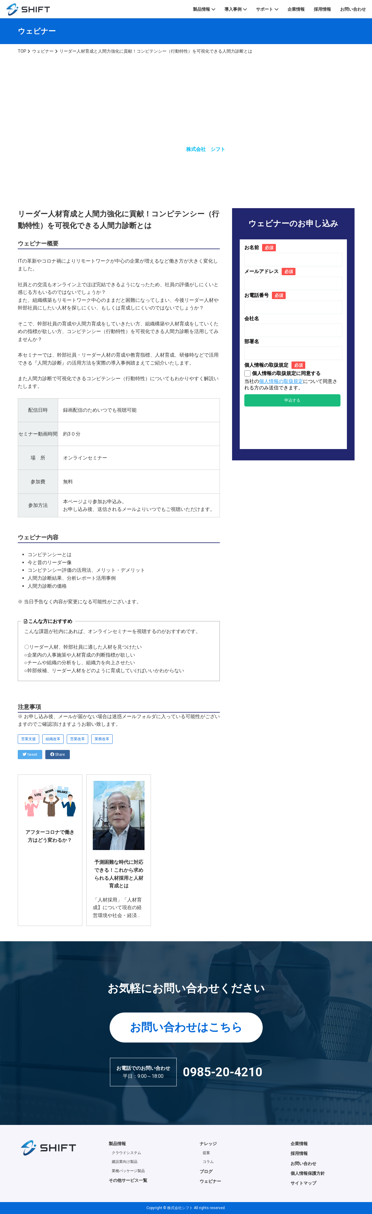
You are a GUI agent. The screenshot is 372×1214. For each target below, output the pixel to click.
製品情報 (201, 9)
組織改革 (53, 739)
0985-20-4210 (222, 1072)
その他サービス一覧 (128, 1180)
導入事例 (233, 9)
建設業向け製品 (124, 1162)
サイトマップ (303, 1183)
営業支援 (28, 739)
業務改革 (102, 739)
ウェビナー (210, 1181)
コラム (208, 1162)
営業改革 (77, 739)
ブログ (206, 1171)
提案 (206, 1153)
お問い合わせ (353, 9)
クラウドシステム (126, 1153)
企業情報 (296, 9)
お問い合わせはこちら (186, 1027)
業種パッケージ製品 (128, 1171)
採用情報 (322, 9)
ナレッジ (208, 1143)
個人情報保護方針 (308, 1173)
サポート (264, 9)
